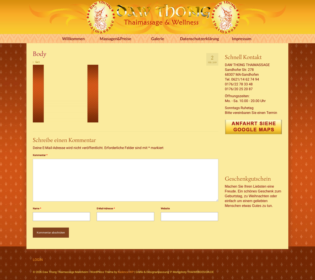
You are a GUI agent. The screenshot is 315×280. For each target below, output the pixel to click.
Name (37, 208)
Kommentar (40, 155)
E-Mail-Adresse (106, 208)
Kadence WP (126, 272)
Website (165, 208)
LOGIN (38, 260)
